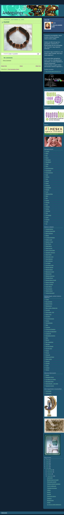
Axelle (47, 299)
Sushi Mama (49, 286)
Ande (54, 22)
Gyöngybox (48, 393)
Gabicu (47, 177)
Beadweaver (49, 306)
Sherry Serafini (49, 284)
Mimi (47, 338)
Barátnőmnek (50, 500)
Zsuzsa (47, 219)
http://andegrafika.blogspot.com (53, 71)
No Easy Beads (49, 346)
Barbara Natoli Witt (50, 231)
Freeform (49, 498)
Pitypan (47, 202)
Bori (47, 155)
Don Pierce (48, 244)
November (50, 472)
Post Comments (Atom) (13, 69)
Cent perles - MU (50, 312)
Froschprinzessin (50, 318)
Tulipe (47, 365)
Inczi (47, 179)
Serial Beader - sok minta (52, 383)
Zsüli (47, 221)
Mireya (47, 340)
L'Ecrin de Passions (50, 329)
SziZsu (47, 209)
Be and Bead (49, 301)
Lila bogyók (50, 478)
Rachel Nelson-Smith (51, 280)
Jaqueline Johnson (50, 252)
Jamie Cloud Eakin (50, 250)
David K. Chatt (49, 242)
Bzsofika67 (48, 162)
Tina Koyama (49, 288)
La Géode (48, 263)
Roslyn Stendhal (50, 282)
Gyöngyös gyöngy (51, 496)
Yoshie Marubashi (50, 293)
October (49, 474)
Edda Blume (49, 246)
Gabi (47, 174)
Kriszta (47, 189)
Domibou (48, 316)
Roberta (48, 206)
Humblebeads (49, 323)
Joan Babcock (49, 259)
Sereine (47, 361)
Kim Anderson (49, 261)
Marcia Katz (49, 273)
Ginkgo (47, 321)
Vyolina (47, 367)
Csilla (47, 164)
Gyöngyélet (48, 391)
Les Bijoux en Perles (51, 379)
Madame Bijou (49, 194)
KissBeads (48, 187)
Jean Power (49, 254)
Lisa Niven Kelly (50, 265)
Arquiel (47, 151)
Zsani (47, 217)
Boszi (47, 157)
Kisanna (48, 185)
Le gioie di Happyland (51, 331)
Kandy (47, 181)
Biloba (47, 235)
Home (21, 66)
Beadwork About (50, 377)
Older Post (38, 66)
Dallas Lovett (49, 239)
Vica (47, 213)
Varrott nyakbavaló (51, 486)
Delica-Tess (48, 314)
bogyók (49, 492)
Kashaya (48, 327)
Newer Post (4, 66)
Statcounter (4, 512)
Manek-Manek (49, 269)
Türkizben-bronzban (52, 488)
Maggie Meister (49, 267)
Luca (47, 192)
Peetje (47, 350)
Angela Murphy (49, 229)
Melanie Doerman (50, 276)
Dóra (47, 166)
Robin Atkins (49, 359)
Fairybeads (48, 170)
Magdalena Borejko (50, 335)
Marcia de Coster (50, 271)
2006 (47, 468)
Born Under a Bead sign (51, 308)
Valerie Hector (49, 291)
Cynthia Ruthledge (50, 237)
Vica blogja (48, 215)
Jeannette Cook (49, 256)
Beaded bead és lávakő (53, 480)
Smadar (48, 363)
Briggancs (48, 160)
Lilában (49, 490)
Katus (47, 183)
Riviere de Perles (50, 357)
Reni (47, 204)
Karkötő (49, 494)
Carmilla (48, 310)
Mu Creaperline (49, 342)
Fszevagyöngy (49, 172)
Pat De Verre (49, 348)
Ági (46, 224)
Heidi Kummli (49, 248)
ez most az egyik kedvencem (54, 504)
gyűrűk (48, 502)
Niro (47, 198)
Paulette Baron (49, 278)
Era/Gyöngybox (49, 168)
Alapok (47, 375)
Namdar (48, 344)
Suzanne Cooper (50, 385)
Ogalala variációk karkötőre (53, 484)
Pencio (47, 352)
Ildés (47, 325)
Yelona (47, 369)
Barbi (47, 153)
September (50, 476)
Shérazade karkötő (51, 482)
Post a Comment (7, 60)
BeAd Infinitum (49, 233)
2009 (47, 462)
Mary (47, 196)
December (50, 470)
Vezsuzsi (48, 211)
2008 (47, 464)
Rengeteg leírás (49, 381)
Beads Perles (49, 303)
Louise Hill (48, 333)
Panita (47, 200)
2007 (47, 466)
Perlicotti (48, 355)
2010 (47, 460)
